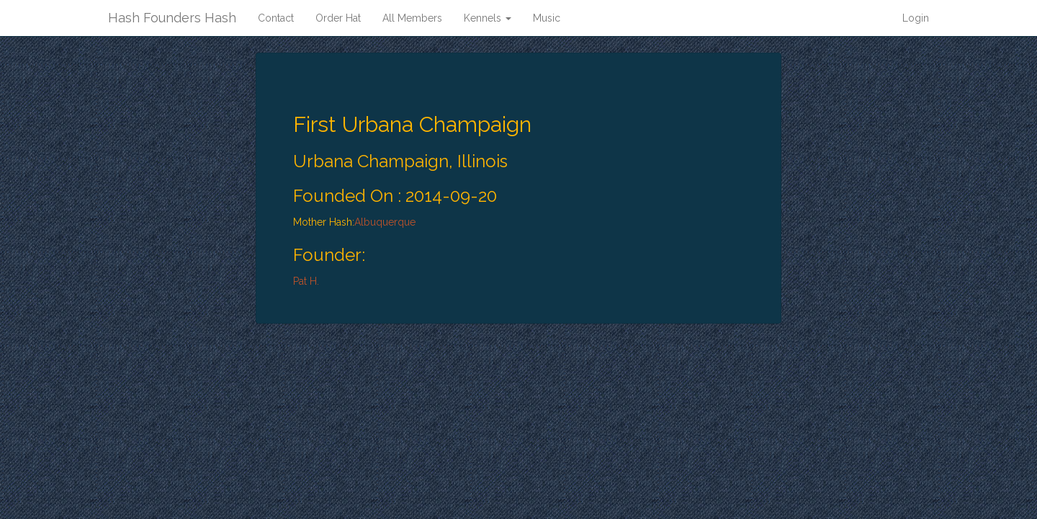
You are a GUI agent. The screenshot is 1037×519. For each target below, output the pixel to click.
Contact (276, 18)
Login (915, 18)
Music (546, 18)
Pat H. (306, 281)
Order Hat (338, 18)
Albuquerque (385, 222)
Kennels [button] (487, 18)
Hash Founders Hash (172, 17)
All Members (412, 18)
